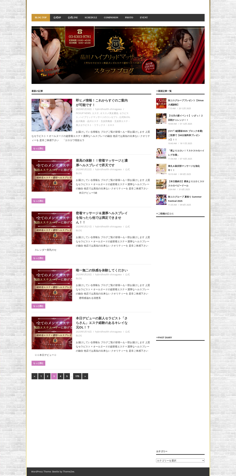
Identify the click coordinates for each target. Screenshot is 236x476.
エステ (95, 113)
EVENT (144, 17)
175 (77, 376)
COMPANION (111, 17)
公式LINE (73, 17)
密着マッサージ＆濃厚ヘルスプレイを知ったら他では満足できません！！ (102, 217)
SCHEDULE (91, 17)
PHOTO (129, 17)
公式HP (57, 17)
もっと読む (38, 148)
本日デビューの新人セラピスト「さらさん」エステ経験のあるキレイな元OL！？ (102, 323)
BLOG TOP (41, 17)
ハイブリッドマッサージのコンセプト (98, 117)
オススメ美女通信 (109, 113)
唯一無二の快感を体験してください (102, 270)
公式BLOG (124, 117)
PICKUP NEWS (83, 113)
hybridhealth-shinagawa (108, 109)
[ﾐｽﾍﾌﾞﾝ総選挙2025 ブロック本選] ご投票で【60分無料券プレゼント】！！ (185, 135)
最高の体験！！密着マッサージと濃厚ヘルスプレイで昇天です (102, 162)
